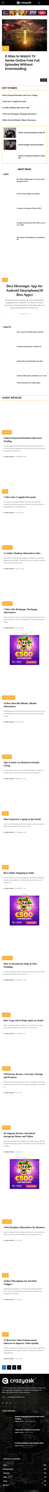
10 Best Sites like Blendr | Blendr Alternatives (19, 120)
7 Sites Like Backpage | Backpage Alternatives (19, 114)
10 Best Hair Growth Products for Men (30, 361)
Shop (5, 813)
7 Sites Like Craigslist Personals (14, 101)
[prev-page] (22, 320)
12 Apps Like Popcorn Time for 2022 (29, 208)
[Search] (43, 80)
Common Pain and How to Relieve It (29, 346)
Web (5, 491)
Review (6, 1068)
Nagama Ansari (9, 456)
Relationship (8, 697)
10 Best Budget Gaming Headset (31, 145)
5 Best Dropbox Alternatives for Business (24, 1227)
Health (6, 1014)
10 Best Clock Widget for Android (28, 194)
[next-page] (25, 320)
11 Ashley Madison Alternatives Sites (16, 108)
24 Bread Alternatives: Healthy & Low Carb (31, 376)
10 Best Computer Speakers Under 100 (31, 157)
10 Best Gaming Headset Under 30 (31, 132)
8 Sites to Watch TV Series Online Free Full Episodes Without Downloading (22, 62)
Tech (5, 48)
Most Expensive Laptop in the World (22, 819)
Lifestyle (7, 547)
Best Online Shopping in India (19, 873)
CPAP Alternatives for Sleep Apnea (28, 383)
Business (6, 432)
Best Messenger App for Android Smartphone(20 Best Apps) (24, 290)
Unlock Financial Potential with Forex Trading (19, 95)
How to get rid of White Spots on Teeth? (30, 332)
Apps (4, 280)
